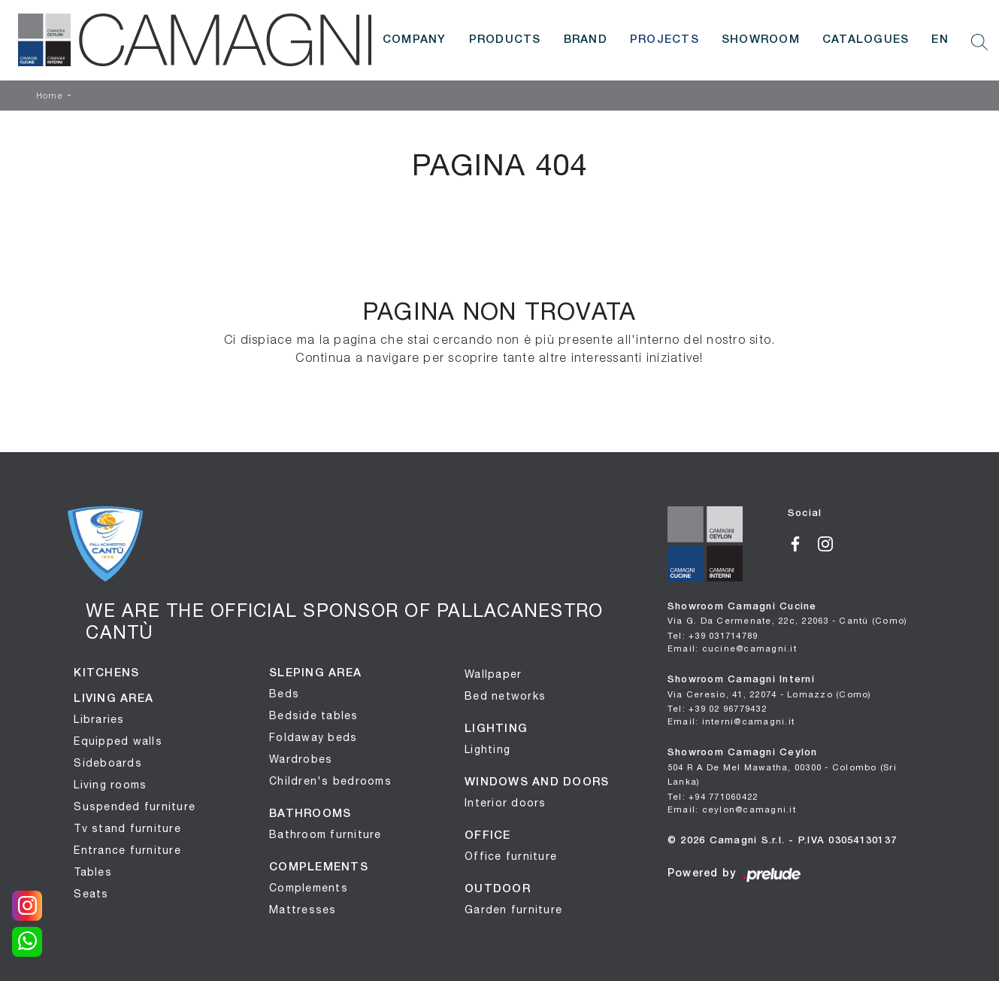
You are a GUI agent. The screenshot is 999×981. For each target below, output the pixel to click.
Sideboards (108, 763)
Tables (93, 872)
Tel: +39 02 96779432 (717, 708)
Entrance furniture (127, 850)
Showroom (761, 40)
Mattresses (303, 910)
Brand (585, 40)
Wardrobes (300, 759)
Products (505, 40)
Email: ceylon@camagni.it (732, 809)
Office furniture (511, 856)
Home (49, 96)
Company (415, 40)
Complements (308, 888)
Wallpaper (493, 674)
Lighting (487, 749)
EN (940, 40)
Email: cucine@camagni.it (732, 648)
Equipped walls (118, 741)
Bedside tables (314, 715)
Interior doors (505, 803)
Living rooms (110, 785)
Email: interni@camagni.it (731, 721)
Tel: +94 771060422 (713, 796)
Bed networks (505, 696)
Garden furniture (513, 910)
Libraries (99, 719)
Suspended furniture (134, 806)
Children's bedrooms (330, 781)
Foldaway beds (313, 737)
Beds (284, 694)
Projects (664, 40)
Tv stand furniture (127, 828)
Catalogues (866, 40)
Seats (91, 894)
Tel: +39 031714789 (713, 635)
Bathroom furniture (325, 834)
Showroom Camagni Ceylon (782, 767)
